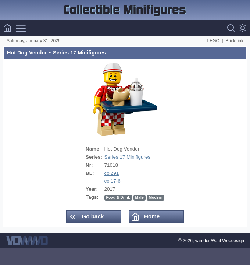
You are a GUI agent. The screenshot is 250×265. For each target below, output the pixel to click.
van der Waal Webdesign (219, 240)
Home (145, 216)
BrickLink (234, 40)
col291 (111, 173)
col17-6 (112, 181)
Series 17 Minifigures (127, 157)
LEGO (213, 40)
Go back (86, 216)
